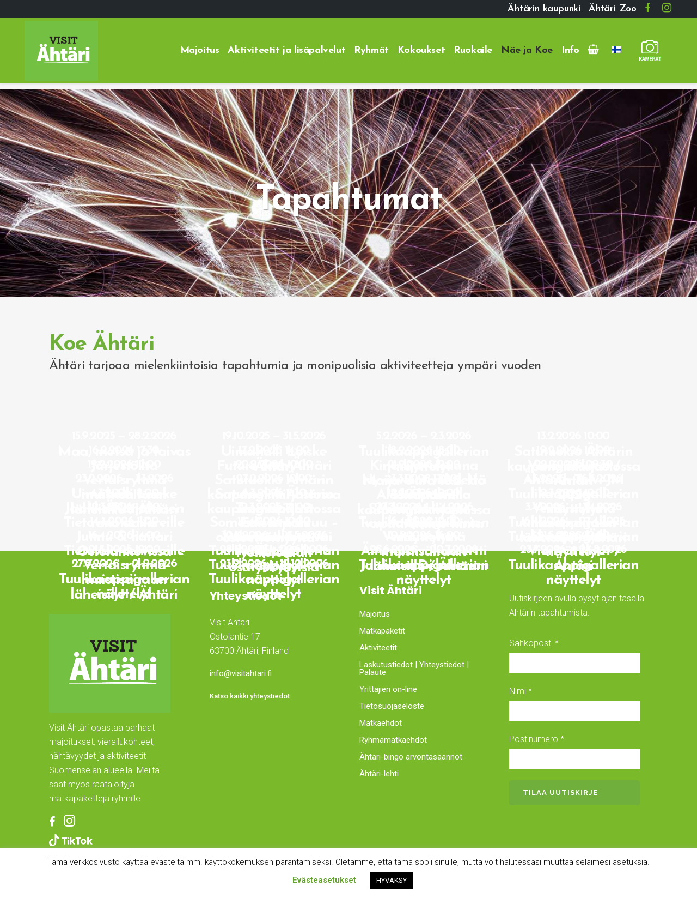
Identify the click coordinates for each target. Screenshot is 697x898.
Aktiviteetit (378, 648)
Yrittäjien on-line (388, 689)
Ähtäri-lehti (379, 774)
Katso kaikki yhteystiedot (250, 696)
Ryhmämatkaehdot (393, 740)
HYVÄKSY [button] (391, 880)
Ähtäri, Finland (271, 744)
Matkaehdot (380, 723)
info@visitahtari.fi (241, 673)
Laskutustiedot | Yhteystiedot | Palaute (414, 668)
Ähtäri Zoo (613, 9)
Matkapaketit (382, 631)
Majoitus (374, 614)
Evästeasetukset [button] (324, 880)
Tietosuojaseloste (391, 706)
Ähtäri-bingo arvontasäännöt (410, 757)
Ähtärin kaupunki (544, 9)
